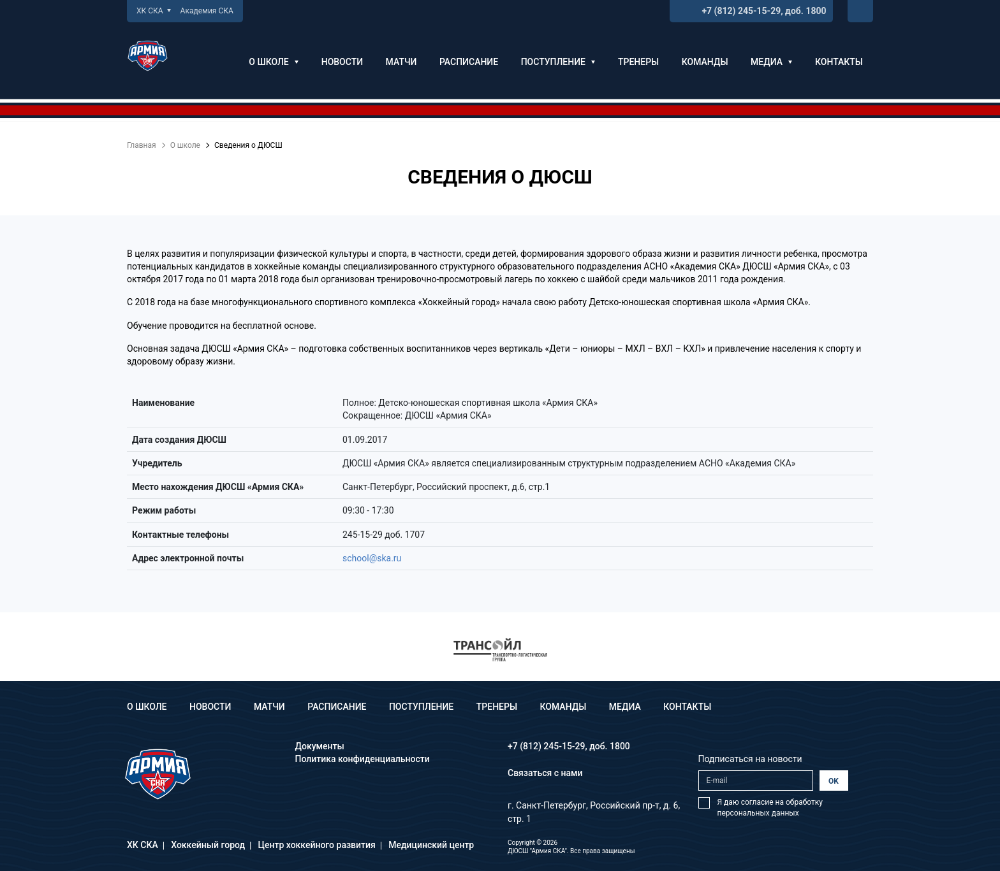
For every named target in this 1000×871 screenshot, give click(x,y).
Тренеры (638, 62)
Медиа (771, 62)
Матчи (401, 62)
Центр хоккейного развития (317, 845)
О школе (273, 62)
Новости (342, 62)
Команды (705, 62)
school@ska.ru (371, 558)
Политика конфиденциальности (362, 759)
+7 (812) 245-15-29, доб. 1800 (764, 11)
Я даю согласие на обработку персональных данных (770, 807)
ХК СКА (153, 10)
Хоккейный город (208, 845)
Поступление (558, 62)
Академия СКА (206, 10)
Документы (319, 746)
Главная (141, 145)
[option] (500, 649)
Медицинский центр (431, 845)
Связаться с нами (545, 773)
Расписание (468, 62)
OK (833, 781)
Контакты (839, 62)
